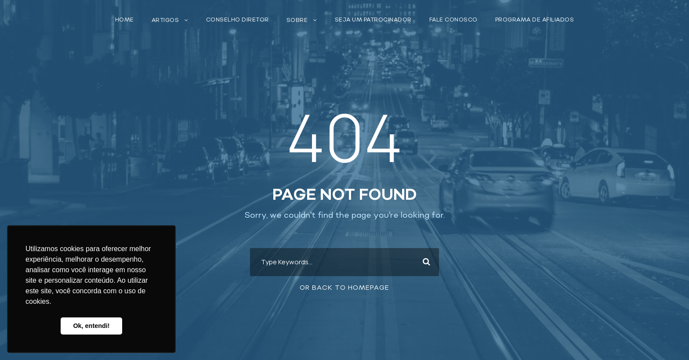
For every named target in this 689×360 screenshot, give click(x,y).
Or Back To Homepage (344, 288)
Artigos (165, 20)
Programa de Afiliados (534, 20)
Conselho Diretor (237, 20)
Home (124, 20)
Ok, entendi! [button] (91, 325)
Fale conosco (453, 20)
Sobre (297, 20)
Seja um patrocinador (373, 20)
